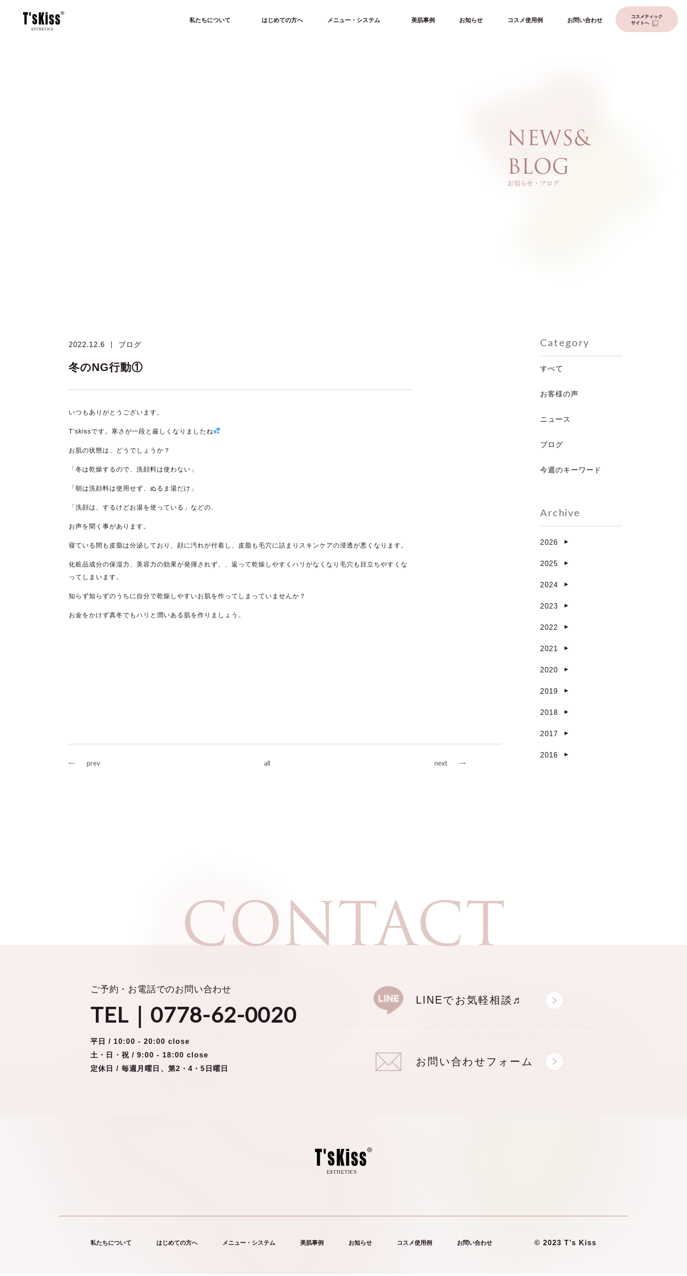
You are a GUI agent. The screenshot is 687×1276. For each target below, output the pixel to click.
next (440, 763)
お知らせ (471, 21)
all (267, 763)
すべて (551, 368)
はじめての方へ (282, 21)
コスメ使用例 (525, 21)
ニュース (555, 419)
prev (94, 763)
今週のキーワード (571, 470)
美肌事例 (423, 21)
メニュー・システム (353, 21)
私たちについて (210, 21)
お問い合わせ (584, 21)
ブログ (129, 344)
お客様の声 (559, 394)
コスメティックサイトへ (647, 21)
